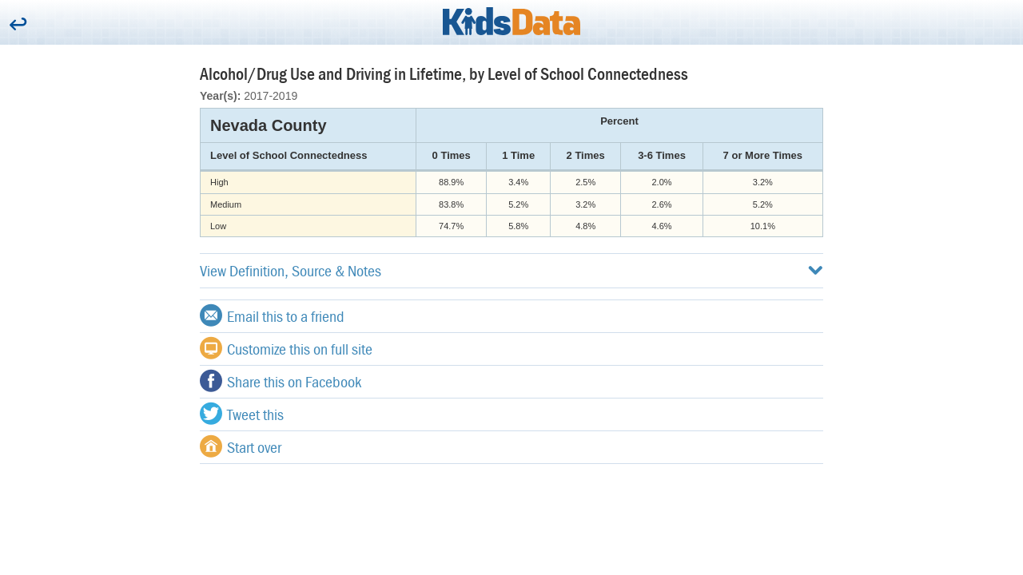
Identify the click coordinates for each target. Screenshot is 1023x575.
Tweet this (242, 413)
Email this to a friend (272, 315)
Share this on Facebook (280, 381)
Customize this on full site (286, 348)
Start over (240, 446)
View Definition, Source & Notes (511, 270)
